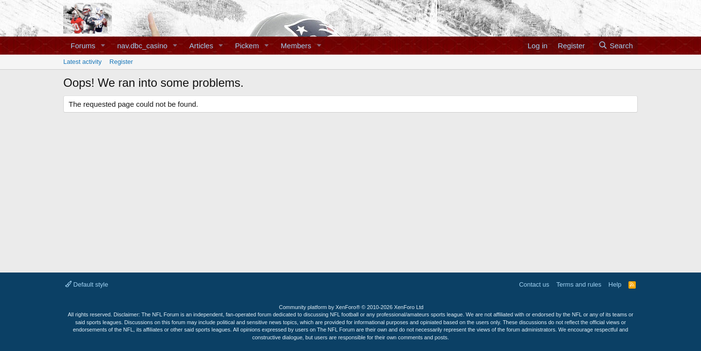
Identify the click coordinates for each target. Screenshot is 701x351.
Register (121, 61)
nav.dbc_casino (142, 45)
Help (615, 284)
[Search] (615, 46)
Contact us (534, 284)
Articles (201, 45)
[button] (103, 46)
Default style (86, 284)
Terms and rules (578, 284)
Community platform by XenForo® (351, 307)
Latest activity (82, 61)
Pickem (247, 45)
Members (296, 45)
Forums (83, 45)
